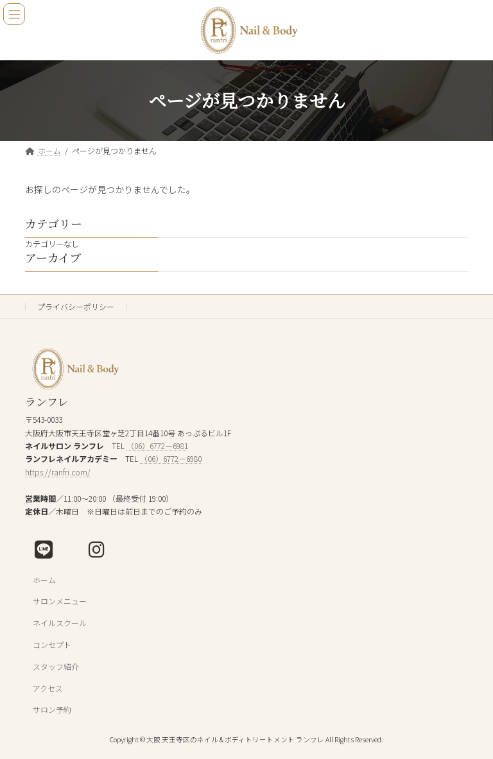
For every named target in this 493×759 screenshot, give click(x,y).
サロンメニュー (60, 601)
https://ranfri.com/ (58, 471)
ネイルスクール (60, 622)
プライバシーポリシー (75, 306)
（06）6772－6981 (157, 445)
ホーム (44, 579)
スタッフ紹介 (56, 666)
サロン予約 (52, 709)
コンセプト (52, 644)
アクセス (48, 688)
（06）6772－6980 (171, 459)
